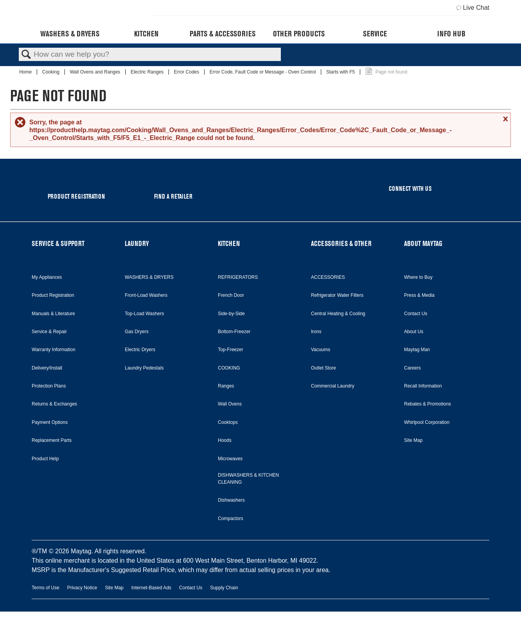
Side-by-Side (231, 313)
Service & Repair (49, 331)
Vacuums (320, 349)
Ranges (226, 386)
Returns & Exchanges (54, 404)
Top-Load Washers (144, 313)
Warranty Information (53, 349)
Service (375, 33)
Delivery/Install (47, 368)
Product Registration (53, 295)
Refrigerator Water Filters (337, 295)
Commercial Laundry (332, 386)
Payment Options (50, 422)
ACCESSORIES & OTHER (341, 243)
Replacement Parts (52, 440)
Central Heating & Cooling (338, 313)
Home (26, 72)
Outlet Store (323, 368)
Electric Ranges (148, 72)
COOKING (229, 368)
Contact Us (415, 313)
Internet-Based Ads (151, 587)
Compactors (230, 518)
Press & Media (419, 295)
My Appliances (47, 277)
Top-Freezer (230, 349)
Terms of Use (45, 587)
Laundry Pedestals (144, 368)
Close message (504, 118)
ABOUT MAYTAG (423, 243)
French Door (231, 295)
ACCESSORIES (328, 277)
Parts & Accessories (222, 33)
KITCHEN (229, 243)
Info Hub (451, 33)
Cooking (51, 72)
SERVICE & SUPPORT (58, 243)
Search (26, 54)
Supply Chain (224, 587)
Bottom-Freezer (234, 331)
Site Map (413, 440)
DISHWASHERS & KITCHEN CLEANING (248, 478)
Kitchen (146, 33)
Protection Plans (49, 386)
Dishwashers (231, 500)
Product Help (45, 458)
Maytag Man (417, 349)
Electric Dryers (140, 349)
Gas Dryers (137, 331)
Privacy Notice (82, 587)
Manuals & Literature (53, 313)
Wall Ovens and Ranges (95, 72)
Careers (412, 368)
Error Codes (187, 72)
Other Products (299, 33)
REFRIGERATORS (238, 277)
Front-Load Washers (146, 295)
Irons (316, 331)
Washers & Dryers (69, 33)
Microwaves (230, 458)
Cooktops (228, 422)
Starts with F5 (341, 72)
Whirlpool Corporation (426, 422)
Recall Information (423, 386)
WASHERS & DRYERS (149, 277)
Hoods (225, 440)
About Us (413, 331)
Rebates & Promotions (427, 404)
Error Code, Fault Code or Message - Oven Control (263, 72)
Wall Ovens (230, 404)
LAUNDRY (137, 243)
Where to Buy (418, 277)
